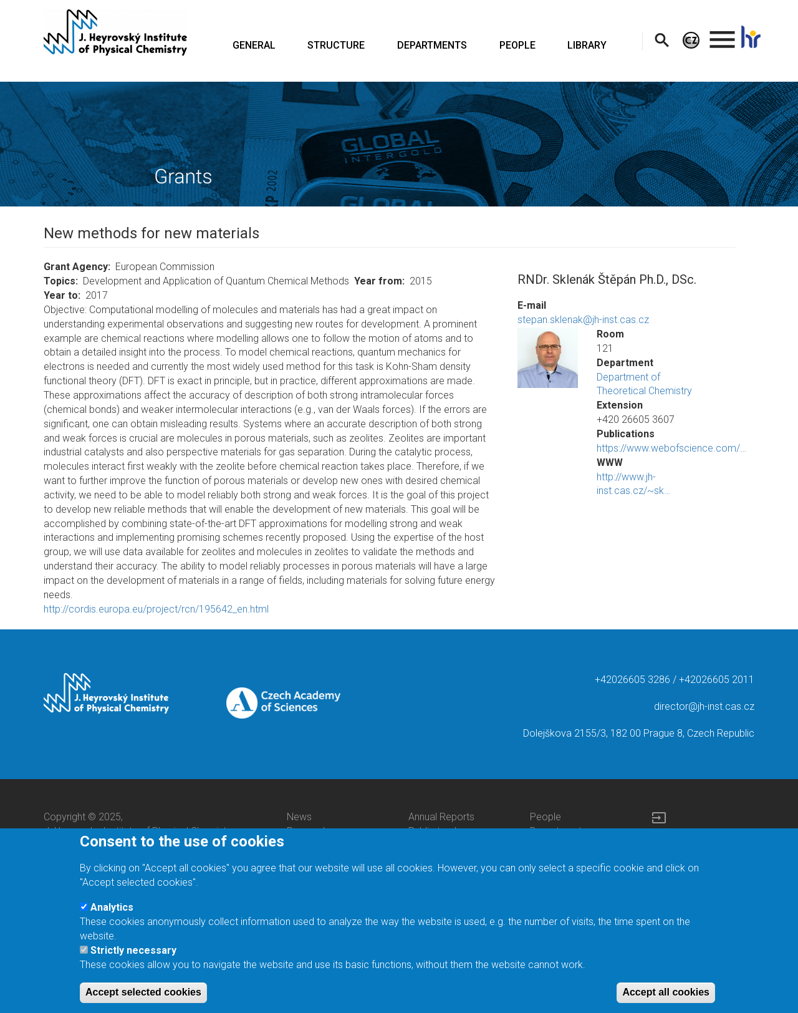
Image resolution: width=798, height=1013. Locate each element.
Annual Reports (441, 817)
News (299, 817)
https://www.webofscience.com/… (671, 448)
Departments (558, 831)
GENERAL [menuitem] (254, 45)
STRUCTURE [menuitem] (336, 45)
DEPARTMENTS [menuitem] (432, 45)
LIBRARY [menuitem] (587, 45)
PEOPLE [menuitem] (517, 45)
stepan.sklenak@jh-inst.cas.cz (583, 320)
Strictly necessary (133, 962)
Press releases (319, 831)
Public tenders (439, 831)
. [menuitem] (722, 34)
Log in (664, 836)
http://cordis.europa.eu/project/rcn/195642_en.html (156, 609)
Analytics (111, 918)
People (545, 817)
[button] (547, 357)
